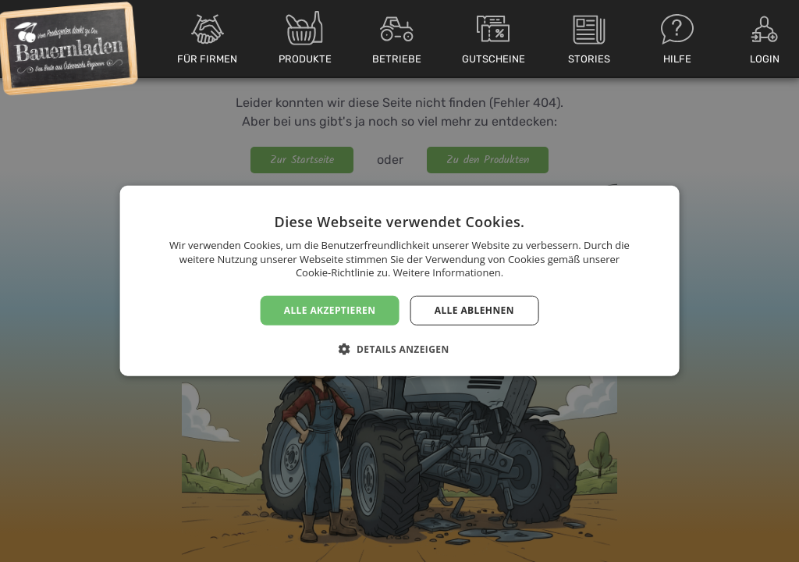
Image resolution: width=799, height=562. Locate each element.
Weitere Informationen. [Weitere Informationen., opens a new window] (448, 272)
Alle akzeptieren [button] (330, 310)
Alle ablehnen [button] (474, 310)
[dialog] (399, 281)
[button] (399, 349)
